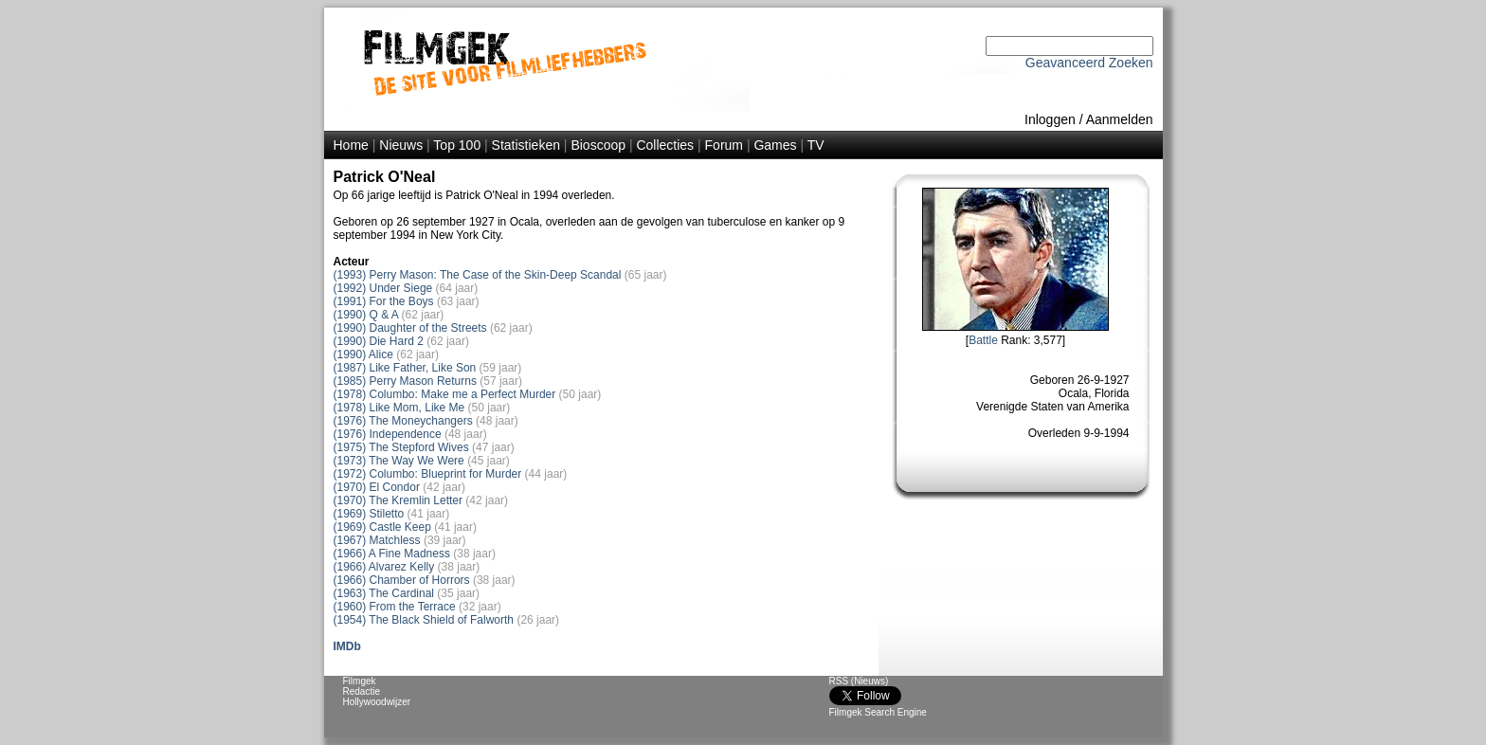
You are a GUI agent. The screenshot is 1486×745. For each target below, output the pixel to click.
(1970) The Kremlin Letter (398, 500)
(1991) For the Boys (384, 301)
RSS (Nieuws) (859, 681)
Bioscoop (598, 145)
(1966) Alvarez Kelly (384, 566)
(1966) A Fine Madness (392, 553)
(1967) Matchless (377, 540)
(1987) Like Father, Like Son (405, 367)
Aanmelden (1119, 119)
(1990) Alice (363, 354)
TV (816, 145)
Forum (724, 145)
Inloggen (1050, 119)
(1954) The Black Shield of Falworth (424, 620)
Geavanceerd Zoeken (1089, 62)
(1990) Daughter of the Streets (410, 328)
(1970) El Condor (377, 487)
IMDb (347, 646)
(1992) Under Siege (383, 288)
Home (351, 145)
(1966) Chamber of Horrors (402, 580)
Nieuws (401, 145)
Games (774, 145)
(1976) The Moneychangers (403, 420)
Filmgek (359, 681)
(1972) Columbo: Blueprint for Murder (428, 474)
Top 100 (456, 145)
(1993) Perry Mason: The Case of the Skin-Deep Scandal (478, 275)
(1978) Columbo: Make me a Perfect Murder (445, 394)
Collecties (665, 145)
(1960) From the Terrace (395, 606)
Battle (983, 340)
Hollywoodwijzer (377, 702)
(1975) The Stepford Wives (401, 447)
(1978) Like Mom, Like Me (399, 407)
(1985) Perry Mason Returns (405, 381)
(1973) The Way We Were (399, 460)
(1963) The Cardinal (384, 593)
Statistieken (526, 145)
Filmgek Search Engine (878, 712)
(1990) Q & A (366, 314)
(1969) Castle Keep (382, 527)
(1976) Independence (388, 434)
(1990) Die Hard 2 (379, 341)
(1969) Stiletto (369, 513)
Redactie (361, 691)
